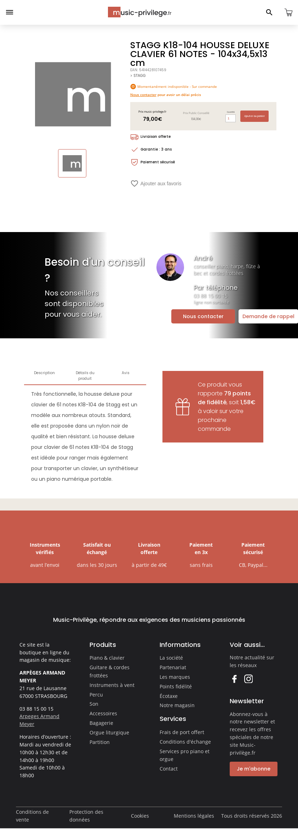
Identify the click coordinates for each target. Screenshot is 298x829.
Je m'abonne (253, 768)
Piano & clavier (107, 657)
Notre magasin (177, 705)
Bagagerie (101, 723)
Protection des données (86, 815)
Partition (100, 742)
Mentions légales (194, 815)
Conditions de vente (32, 815)
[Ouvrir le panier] (288, 12)
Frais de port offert (182, 732)
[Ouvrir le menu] (9, 12)
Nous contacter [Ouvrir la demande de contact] (203, 316)
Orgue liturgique (109, 732)
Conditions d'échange (185, 741)
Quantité (231, 112)
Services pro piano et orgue (185, 755)
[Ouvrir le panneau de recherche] (269, 12)
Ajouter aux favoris (156, 183)
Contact (169, 768)
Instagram (248, 678)
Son (94, 703)
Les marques (175, 676)
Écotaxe (169, 696)
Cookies (140, 815)
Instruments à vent (112, 685)
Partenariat (173, 667)
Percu (96, 694)
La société (171, 657)
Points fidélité (176, 686)
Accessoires (103, 713)
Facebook (234, 678)
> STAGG (137, 75)
